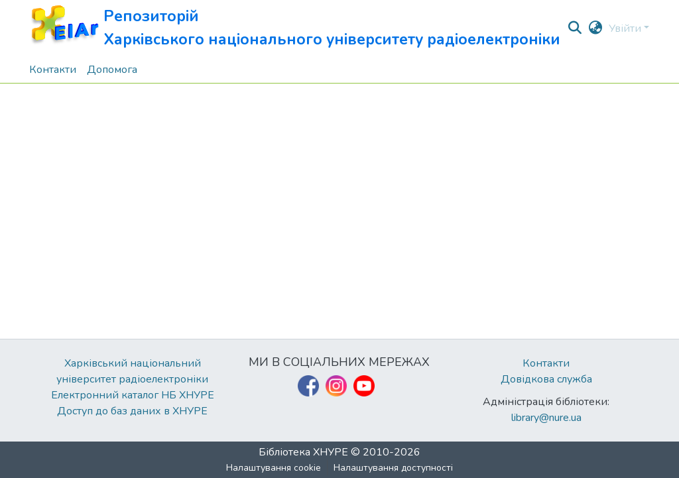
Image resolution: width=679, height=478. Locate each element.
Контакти (546, 363)
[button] (294, 28)
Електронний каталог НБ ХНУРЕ (132, 395)
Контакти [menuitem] (52, 69)
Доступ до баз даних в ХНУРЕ (132, 411)
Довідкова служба (546, 379)
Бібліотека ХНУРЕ (303, 452)
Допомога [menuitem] (112, 69)
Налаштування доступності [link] (393, 467)
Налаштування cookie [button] (273, 467)
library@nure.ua (546, 417)
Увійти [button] (626, 28)
